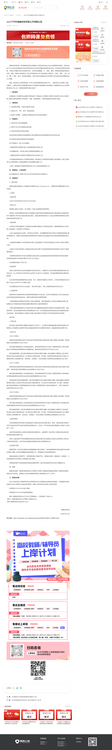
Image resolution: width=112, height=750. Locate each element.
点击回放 (95, 36)
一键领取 (91, 94)
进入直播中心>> (104, 22)
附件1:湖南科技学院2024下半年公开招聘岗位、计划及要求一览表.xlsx (30, 496)
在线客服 (78, 741)
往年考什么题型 (29, 42)
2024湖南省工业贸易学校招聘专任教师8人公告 (24, 696)
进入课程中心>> (68, 706)
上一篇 (8, 696)
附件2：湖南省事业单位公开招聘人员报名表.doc (22, 499)
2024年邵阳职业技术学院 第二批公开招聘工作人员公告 (26, 700)
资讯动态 (18, 15)
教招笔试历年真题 (18, 42)
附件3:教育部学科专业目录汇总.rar (17, 501)
